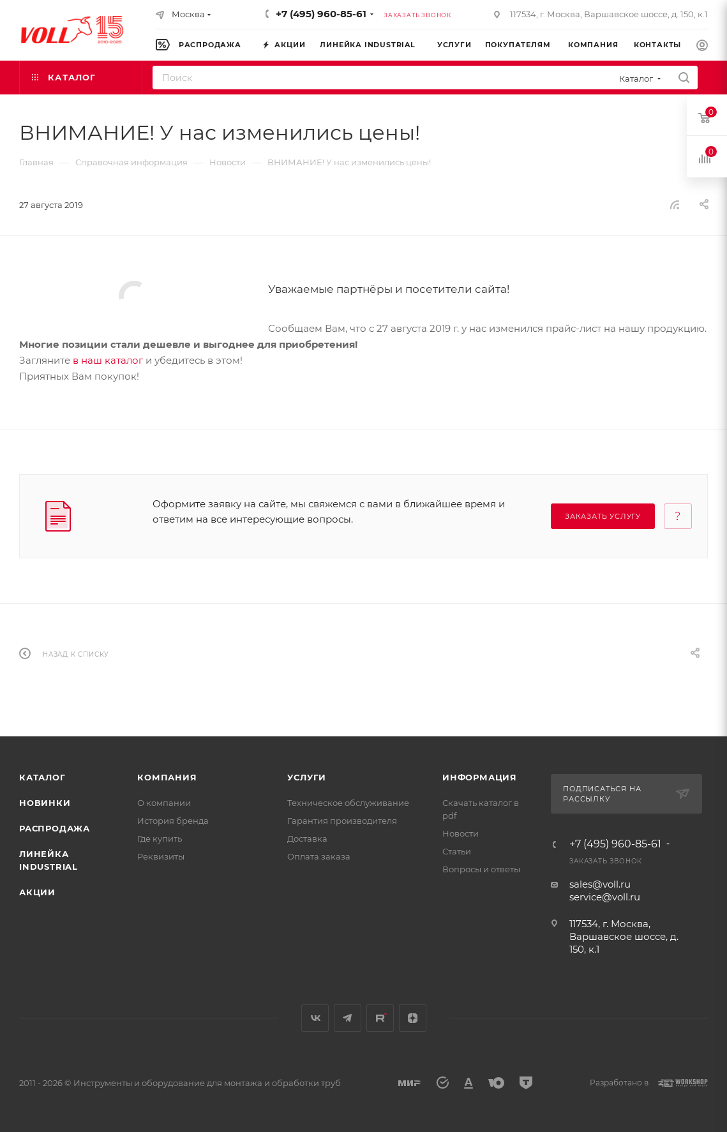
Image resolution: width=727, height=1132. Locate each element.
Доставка (307, 838)
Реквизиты (160, 856)
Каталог (42, 777)
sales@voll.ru (600, 884)
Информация (479, 777)
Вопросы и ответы (481, 869)
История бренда (173, 820)
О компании (164, 803)
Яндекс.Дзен (412, 1018)
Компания (167, 777)
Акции (37, 892)
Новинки (45, 803)
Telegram (347, 1018)
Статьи (456, 851)
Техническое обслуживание (348, 803)
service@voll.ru (604, 897)
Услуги (306, 777)
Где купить (159, 838)
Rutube (380, 1018)
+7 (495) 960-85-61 (321, 14)
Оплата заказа (318, 856)
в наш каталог (108, 360)
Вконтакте (315, 1018)
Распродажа (54, 828)
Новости (460, 833)
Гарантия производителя (342, 820)
